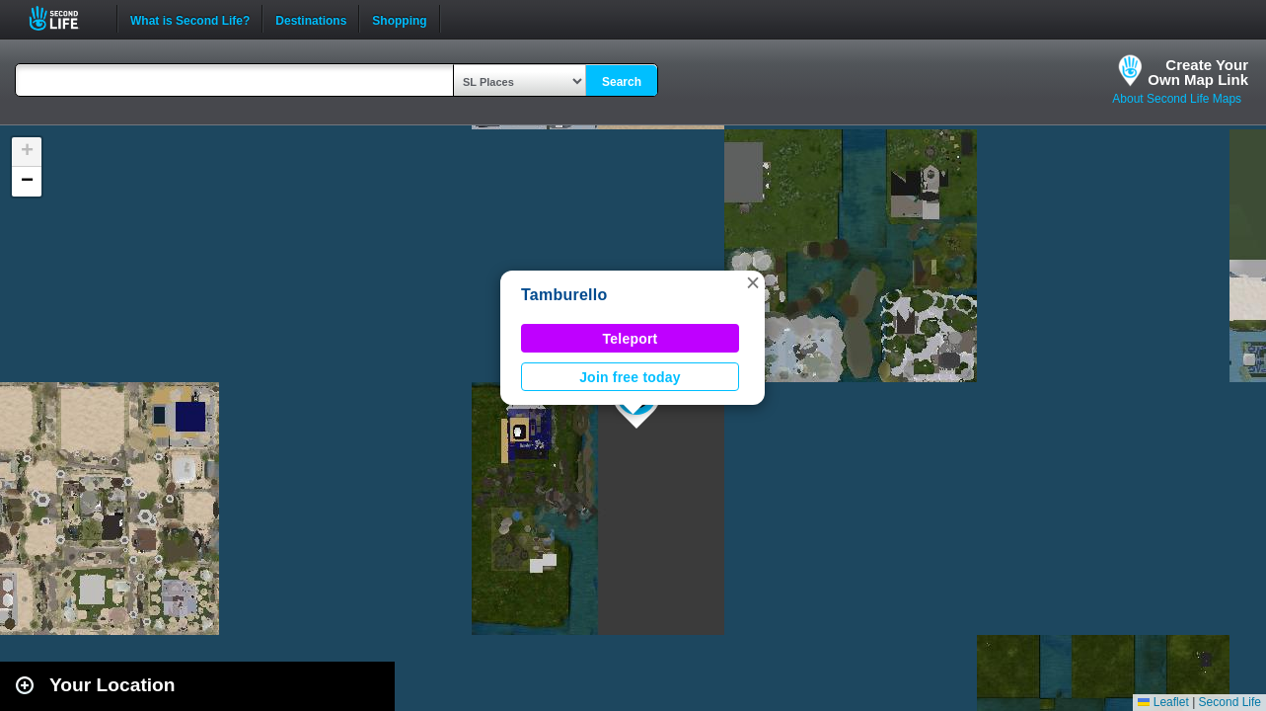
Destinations (310, 19)
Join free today (630, 377)
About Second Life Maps (1176, 99)
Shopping (399, 19)
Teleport (630, 339)
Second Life (65, 18)
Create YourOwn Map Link (1198, 72)
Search (621, 82)
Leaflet (1163, 702)
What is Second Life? (190, 19)
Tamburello (564, 294)
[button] (753, 282)
